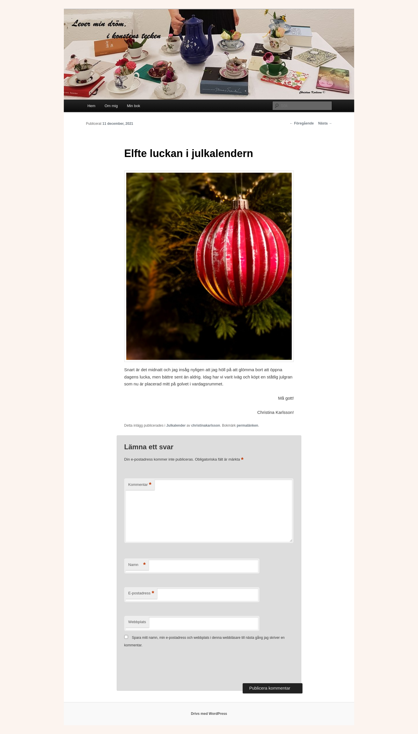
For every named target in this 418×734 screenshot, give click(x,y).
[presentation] (168, 666)
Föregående (302, 123)
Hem (91, 106)
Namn (137, 565)
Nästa (325, 123)
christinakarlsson (205, 425)
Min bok (133, 106)
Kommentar (140, 485)
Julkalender (176, 425)
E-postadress (141, 593)
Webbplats (137, 622)
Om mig (111, 106)
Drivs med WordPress (209, 714)
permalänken (247, 425)
